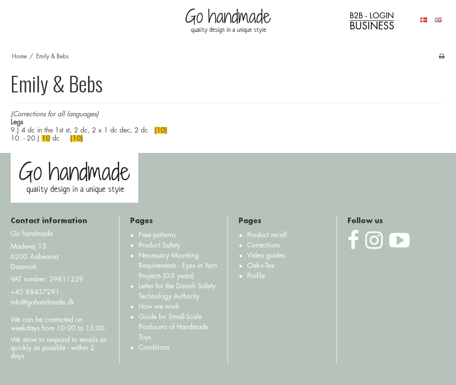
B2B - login (372, 21)
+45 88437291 (35, 292)
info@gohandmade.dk (42, 302)
